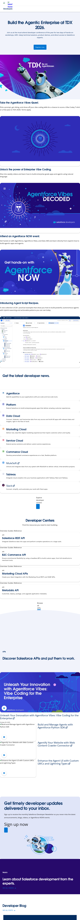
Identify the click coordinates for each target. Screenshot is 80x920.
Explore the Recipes (8, 364)
